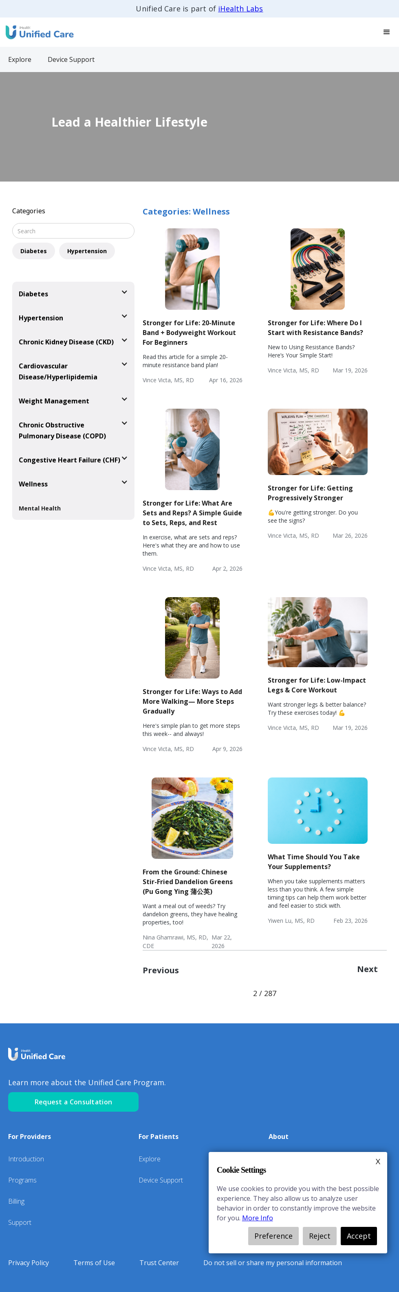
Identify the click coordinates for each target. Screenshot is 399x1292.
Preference (273, 1236)
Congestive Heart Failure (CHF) (69, 459)
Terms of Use (94, 1262)
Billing (16, 1201)
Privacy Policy (28, 1262)
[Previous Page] (165, 970)
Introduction (26, 1158)
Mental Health (40, 508)
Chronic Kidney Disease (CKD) (66, 341)
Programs (22, 1180)
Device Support (161, 1180)
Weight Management (54, 400)
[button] (387, 32)
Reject (320, 1236)
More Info (257, 1217)
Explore (150, 1158)
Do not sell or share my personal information (272, 1262)
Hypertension (87, 251)
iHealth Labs (240, 8)
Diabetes (33, 251)
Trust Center (159, 1262)
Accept (359, 1236)
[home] (38, 32)
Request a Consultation (73, 1101)
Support (19, 1222)
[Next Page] (367, 970)
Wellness (33, 484)
